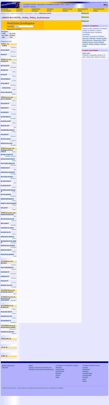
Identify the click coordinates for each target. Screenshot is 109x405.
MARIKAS (5, 276)
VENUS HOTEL (6, 87)
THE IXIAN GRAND (7, 254)
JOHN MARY (5, 116)
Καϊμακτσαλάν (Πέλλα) (99, 40)
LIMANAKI (5, 272)
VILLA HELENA (6, 92)
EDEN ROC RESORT (8, 172)
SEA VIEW (5, 50)
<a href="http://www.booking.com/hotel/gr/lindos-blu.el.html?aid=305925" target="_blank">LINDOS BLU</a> (49, 177)
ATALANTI (5, 65)
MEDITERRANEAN (7, 198)
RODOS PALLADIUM (8, 245)
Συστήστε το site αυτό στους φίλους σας (40, 367)
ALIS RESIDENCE (7, 267)
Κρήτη (84, 379)
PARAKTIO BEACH (7, 331)
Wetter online (86, 53)
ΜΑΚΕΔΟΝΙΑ (4, 9)
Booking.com (85, 13)
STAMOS (4, 134)
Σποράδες (85, 377)
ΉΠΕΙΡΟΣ (65, 11)
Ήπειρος (58, 375)
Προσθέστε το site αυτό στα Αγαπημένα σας (41, 369)
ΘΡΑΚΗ (80, 11)
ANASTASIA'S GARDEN (8, 327)
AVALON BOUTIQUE (7, 159)
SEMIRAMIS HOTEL (7, 130)
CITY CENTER (6, 99)
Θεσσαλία (58, 373)
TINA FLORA (5, 139)
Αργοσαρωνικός (87, 375)
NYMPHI (4, 45)
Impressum (5, 367)
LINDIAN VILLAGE (7, 227)
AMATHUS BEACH (7, 214)
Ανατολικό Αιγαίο (87, 373)
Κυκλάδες (85, 367)
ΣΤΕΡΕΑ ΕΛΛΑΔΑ (67, 9)
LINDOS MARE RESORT (9, 190)
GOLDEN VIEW (6, 311)
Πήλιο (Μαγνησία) (87, 40)
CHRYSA (4, 307)
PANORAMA (5, 79)
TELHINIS (5, 83)
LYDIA (4, 74)
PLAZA (4, 207)
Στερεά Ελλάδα (60, 369)
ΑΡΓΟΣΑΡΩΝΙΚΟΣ (6, 11)
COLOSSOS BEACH (7, 163)
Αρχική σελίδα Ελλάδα (17, 13)
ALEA (3, 263)
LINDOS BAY (5, 185)
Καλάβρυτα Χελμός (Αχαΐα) (90, 42)
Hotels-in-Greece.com (8, 365)
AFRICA (4, 61)
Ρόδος (35, 13)
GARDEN (4, 112)
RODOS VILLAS (6, 285)
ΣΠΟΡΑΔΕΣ (35, 11)
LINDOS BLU (5, 232)
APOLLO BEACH (7, 154)
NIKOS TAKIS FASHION (8, 203)
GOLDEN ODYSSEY (7, 176)
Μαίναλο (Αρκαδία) (94, 44)
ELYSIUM (4, 223)
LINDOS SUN (5, 121)
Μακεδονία (59, 367)
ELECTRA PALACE (7, 218)
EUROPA (4, 107)
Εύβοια (85, 381)
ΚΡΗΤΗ (49, 11)
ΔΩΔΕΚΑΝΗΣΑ (36, 9)
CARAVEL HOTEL (7, 292)
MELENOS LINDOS (7, 236)
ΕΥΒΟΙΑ (95, 11)
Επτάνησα (85, 371)
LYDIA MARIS (6, 194)
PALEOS (4, 280)
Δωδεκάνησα (28, 13)
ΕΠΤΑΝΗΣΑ (50, 9)
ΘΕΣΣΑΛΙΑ (19, 11)
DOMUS (4, 70)
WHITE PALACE (6, 143)
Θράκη (58, 377)
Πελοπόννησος (60, 371)
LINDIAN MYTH (6, 316)
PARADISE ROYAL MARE (9, 241)
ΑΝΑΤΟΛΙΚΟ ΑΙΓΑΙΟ (98, 9)
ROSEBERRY (6, 320)
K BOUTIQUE (6, 181)
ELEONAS (5, 103)
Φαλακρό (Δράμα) (101, 38)
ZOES (3, 54)
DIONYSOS (5, 167)
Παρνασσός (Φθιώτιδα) (89, 38)
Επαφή (31, 365)
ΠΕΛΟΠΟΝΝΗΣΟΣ (83, 9)
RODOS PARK (6, 250)
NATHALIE (5, 125)
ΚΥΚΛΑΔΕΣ (19, 9)
